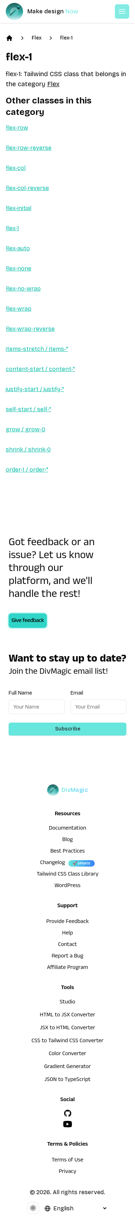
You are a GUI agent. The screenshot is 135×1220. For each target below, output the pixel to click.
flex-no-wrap (23, 288)
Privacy (67, 1172)
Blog (67, 840)
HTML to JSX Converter (67, 1015)
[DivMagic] (49, 11)
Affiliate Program (67, 968)
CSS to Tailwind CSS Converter (67, 1041)
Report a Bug (68, 956)
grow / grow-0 (25, 429)
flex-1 (66, 38)
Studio (67, 1002)
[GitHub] (67, 1113)
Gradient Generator (67, 1067)
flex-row (17, 127)
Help (67, 933)
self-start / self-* (28, 409)
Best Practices (67, 852)
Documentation (67, 829)
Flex (36, 38)
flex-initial (18, 208)
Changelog (52, 863)
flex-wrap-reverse (30, 328)
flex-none (18, 268)
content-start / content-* (40, 369)
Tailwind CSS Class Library (68, 875)
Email (77, 693)
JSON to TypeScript (67, 1080)
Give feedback (28, 621)
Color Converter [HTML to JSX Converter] (67, 1054)
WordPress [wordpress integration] (68, 886)
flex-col (16, 167)
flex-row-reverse (28, 147)
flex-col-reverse (27, 188)
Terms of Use (68, 1160)
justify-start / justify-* (35, 389)
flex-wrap (18, 308)
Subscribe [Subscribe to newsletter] (67, 729)
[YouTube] (68, 1124)
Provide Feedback (67, 922)
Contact (67, 945)
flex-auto (18, 248)
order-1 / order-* (27, 469)
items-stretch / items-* (37, 348)
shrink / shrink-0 (28, 449)
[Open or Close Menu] (122, 11)
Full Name (20, 693)
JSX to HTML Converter (67, 1028)
